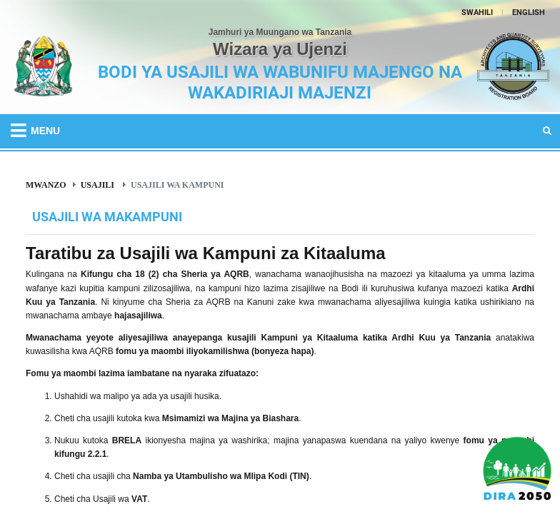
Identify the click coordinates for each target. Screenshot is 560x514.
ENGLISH (528, 12)
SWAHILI (477, 12)
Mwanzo (46, 184)
